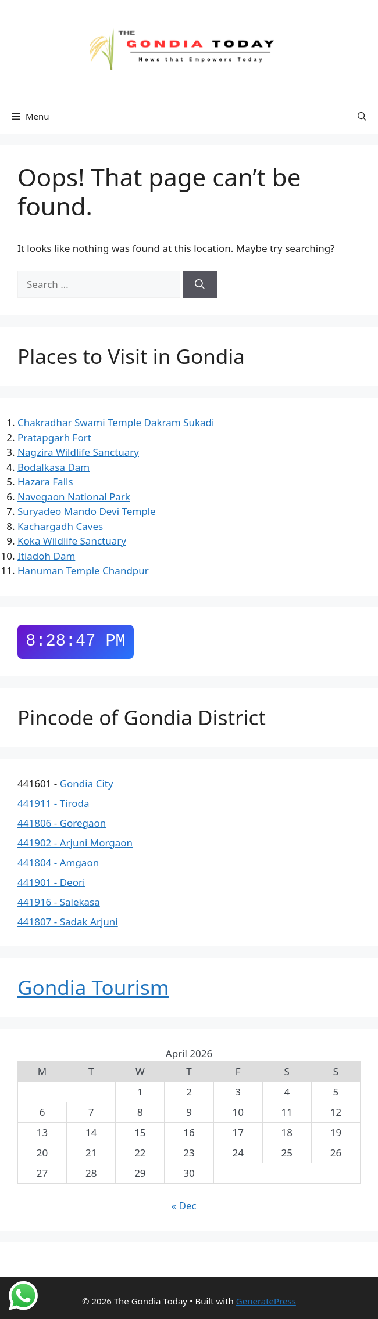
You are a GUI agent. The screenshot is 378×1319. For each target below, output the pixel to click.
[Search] (200, 284)
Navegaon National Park (73, 496)
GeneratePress (266, 1301)
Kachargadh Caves (60, 526)
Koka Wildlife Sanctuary (71, 540)
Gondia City (86, 783)
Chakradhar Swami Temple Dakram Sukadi (115, 422)
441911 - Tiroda (53, 803)
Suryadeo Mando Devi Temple (86, 511)
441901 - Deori (51, 882)
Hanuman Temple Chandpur (83, 570)
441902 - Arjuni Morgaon (75, 842)
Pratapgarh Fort (54, 437)
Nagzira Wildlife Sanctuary (78, 452)
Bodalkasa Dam (53, 467)
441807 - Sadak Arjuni (67, 921)
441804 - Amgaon (58, 862)
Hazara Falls (45, 481)
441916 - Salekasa (58, 902)
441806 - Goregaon (61, 823)
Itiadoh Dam (46, 556)
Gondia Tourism (93, 987)
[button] (362, 116)
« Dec (184, 1205)
